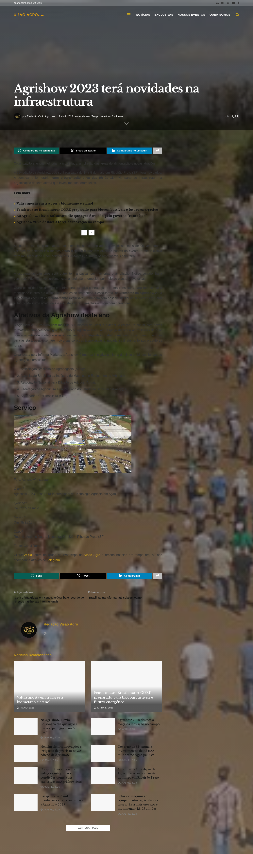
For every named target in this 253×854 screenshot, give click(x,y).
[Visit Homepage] (28, 15)
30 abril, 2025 (127, 768)
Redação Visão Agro (38, 116)
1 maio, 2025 (49, 768)
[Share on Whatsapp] (36, 151)
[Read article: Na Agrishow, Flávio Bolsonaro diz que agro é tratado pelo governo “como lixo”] (26, 734)
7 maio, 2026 (25, 716)
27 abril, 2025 (127, 791)
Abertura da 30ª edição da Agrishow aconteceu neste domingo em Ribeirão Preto (138, 782)
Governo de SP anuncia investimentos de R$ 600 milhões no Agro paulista (136, 759)
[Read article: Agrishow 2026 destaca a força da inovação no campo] (103, 734)
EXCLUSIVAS (163, 14)
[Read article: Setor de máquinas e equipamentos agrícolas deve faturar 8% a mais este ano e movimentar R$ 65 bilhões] (103, 811)
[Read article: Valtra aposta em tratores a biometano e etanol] (49, 694)
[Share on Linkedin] (129, 151)
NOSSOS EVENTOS (191, 14)
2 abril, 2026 (127, 737)
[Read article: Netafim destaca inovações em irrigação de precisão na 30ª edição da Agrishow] (26, 761)
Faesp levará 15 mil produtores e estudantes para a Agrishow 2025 (62, 809)
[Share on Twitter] (83, 151)
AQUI (27, 556)
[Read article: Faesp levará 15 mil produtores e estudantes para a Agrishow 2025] (26, 811)
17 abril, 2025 (127, 822)
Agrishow (84, 116)
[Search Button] (237, 15)
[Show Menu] (128, 14)
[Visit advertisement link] (88, 266)
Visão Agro (92, 556)
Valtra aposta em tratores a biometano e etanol (55, 204)
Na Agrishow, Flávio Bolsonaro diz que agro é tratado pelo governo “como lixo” (82, 217)
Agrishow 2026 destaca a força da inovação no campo (60, 223)
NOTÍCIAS (143, 14)
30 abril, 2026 (103, 716)
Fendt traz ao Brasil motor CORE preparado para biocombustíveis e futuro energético (87, 210)
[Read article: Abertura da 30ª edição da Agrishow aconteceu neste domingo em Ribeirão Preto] (103, 784)
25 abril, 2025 (50, 818)
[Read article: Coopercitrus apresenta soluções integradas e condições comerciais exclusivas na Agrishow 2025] (26, 784)
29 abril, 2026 (50, 745)
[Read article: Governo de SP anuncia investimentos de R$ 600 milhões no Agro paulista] (103, 761)
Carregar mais (87, 836)
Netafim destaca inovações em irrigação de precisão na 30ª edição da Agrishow (62, 759)
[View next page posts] (91, 233)
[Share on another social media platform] (157, 151)
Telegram (53, 561)
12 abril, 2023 (65, 116)
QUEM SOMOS (220, 14)
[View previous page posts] (84, 233)
